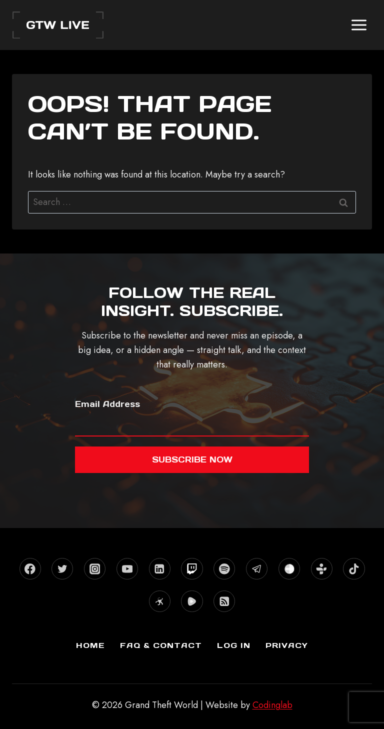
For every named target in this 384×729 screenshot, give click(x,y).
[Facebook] (30, 569)
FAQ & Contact (161, 645)
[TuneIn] (321, 569)
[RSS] (224, 601)
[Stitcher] (289, 569)
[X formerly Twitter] (62, 569)
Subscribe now (192, 459)
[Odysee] (159, 601)
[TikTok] (353, 569)
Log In (233, 645)
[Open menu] (359, 24)
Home (90, 645)
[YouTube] (127, 569)
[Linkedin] (159, 569)
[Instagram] (95, 569)
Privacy (287, 645)
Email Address (107, 404)
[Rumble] (191, 601)
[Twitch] (191, 569)
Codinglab (272, 705)
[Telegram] (257, 569)
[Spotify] (224, 569)
